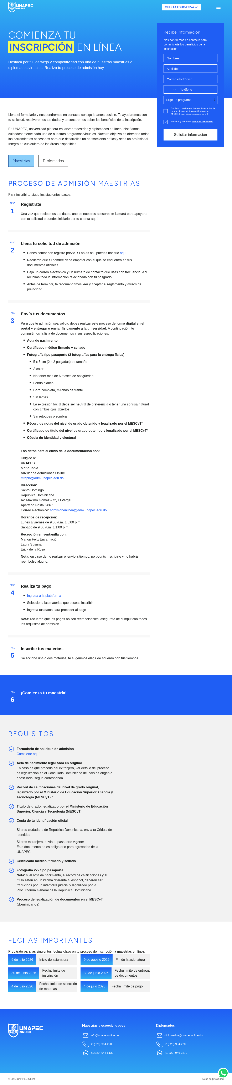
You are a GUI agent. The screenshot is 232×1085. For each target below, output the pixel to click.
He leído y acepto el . (192, 121)
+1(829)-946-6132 (97, 1053)
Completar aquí (28, 754)
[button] (218, 7)
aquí (123, 253)
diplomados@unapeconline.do (179, 1035)
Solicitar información (190, 135)
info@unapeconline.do (100, 1035)
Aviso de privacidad (213, 1078)
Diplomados (53, 160)
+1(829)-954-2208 (97, 1044)
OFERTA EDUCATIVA (181, 7)
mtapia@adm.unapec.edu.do (42, 478)
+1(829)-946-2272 (171, 1053)
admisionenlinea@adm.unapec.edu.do (78, 510)
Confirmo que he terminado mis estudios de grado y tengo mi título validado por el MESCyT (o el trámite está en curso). (193, 111)
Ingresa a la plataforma (44, 595)
